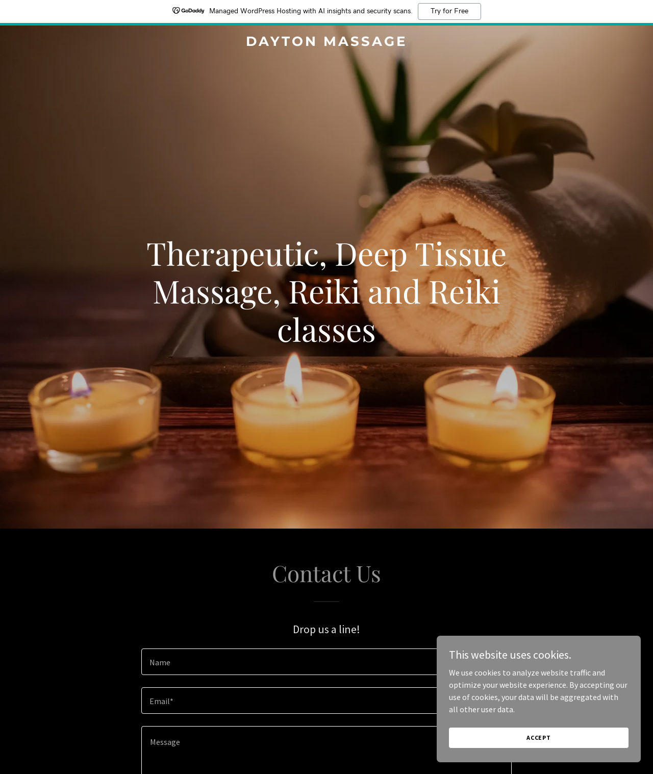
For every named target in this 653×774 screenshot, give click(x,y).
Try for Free (449, 11)
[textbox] (326, 661)
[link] (327, 43)
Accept (538, 737)
